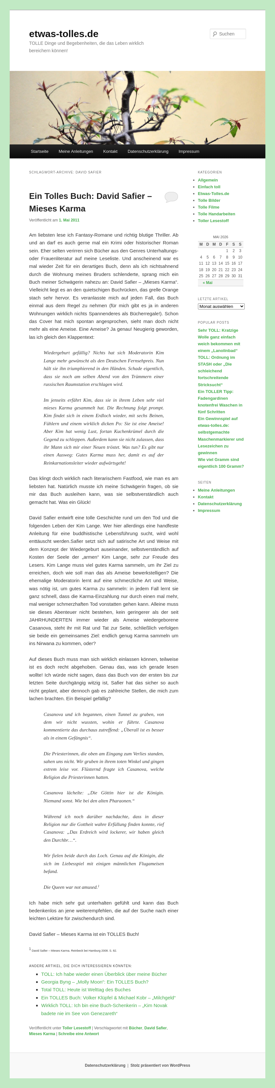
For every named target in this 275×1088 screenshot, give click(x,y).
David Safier (155, 1028)
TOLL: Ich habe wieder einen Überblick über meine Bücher (104, 974)
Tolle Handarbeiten (216, 213)
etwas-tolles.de (63, 33)
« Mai (207, 282)
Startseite (39, 151)
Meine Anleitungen (76, 151)
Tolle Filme (209, 207)
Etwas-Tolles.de (213, 193)
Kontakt (110, 151)
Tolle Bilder (209, 200)
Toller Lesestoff (76, 1028)
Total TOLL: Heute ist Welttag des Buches (86, 989)
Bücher (135, 1028)
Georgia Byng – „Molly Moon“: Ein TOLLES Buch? (95, 982)
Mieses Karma (42, 1034)
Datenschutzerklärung (148, 151)
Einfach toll (209, 186)
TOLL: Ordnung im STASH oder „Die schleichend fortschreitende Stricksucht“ (216, 371)
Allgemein (208, 180)
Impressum (189, 151)
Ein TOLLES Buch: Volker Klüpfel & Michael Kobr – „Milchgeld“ (108, 997)
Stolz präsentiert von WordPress (160, 1065)
